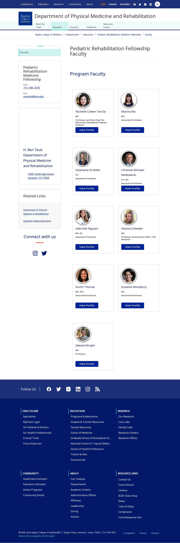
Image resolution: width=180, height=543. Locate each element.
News (121, 501)
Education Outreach (34, 484)
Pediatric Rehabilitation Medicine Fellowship (119, 34)
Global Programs (32, 489)
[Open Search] (157, 4)
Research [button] (59, 4)
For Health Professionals (37, 432)
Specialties (29, 416)
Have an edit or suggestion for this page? (37, 536)
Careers (112, 4)
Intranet (125, 4)
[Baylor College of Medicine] (25, 18)
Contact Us (124, 479)
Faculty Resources (81, 427)
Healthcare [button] (27, 4)
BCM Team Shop (127, 495)
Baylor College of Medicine (48, 34)
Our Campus (78, 479)
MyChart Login (31, 422)
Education (57, 27)
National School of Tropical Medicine (92, 443)
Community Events (33, 495)
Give (103, 4)
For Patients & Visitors (36, 427)
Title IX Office (126, 506)
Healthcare (91, 27)
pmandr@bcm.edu (33, 96)
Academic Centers (81, 489)
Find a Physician (32, 443)
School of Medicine (81, 432)
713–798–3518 (31, 87)
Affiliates (76, 500)
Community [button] (75, 4)
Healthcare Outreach (35, 479)
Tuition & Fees (79, 454)
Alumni (75, 516)
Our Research (126, 416)
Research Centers (128, 432)
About (74, 473)
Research (74, 27)
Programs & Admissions (84, 416)
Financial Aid (78, 459)
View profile (86, 129)
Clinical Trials (31, 438)
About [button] (89, 4)
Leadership (77, 506)
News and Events (108, 26)
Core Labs (124, 422)
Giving (74, 511)
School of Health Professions (87, 449)
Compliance (125, 512)
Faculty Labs (125, 427)
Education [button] (43, 4)
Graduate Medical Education (37, 220)
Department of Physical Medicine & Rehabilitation (36, 211)
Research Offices (127, 438)
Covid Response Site (129, 517)
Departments (72, 34)
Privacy (143, 533)
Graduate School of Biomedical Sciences (93, 438)
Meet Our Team (40, 26)
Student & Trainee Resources (87, 422)
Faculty (148, 34)
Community (31, 473)
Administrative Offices (83, 495)
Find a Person (126, 484)
